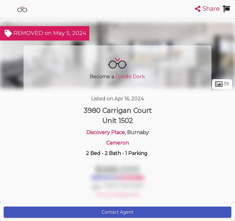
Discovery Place (105, 132)
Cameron (117, 143)
